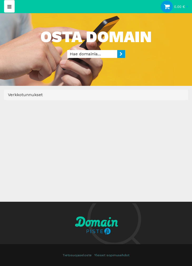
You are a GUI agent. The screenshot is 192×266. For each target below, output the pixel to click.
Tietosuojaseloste (77, 255)
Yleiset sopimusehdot (111, 255)
